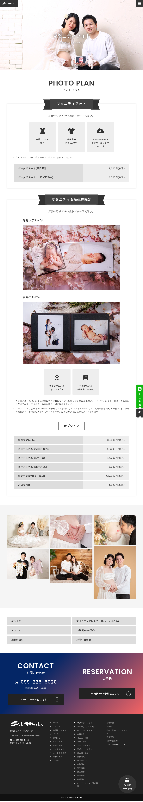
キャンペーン (59, 742)
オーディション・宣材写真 (87, 785)
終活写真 (81, 780)
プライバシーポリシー (116, 745)
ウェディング (83, 761)
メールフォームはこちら (33, 700)
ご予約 (56, 761)
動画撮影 (81, 772)
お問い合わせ (84, 640)
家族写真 (81, 765)
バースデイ (82, 742)
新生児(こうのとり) (85, 727)
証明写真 (81, 769)
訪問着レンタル (59, 731)
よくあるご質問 (59, 754)
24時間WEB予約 (86, 631)
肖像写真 (81, 757)
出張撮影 (81, 776)
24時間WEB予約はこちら (105, 694)
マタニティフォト (84, 723)
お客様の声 (58, 746)
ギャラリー (17, 621)
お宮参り (81, 735)
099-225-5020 (39, 682)
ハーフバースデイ (84, 731)
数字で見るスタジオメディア (117, 732)
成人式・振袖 (83, 754)
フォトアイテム (59, 750)
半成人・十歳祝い (84, 750)
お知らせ (57, 739)
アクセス (110, 727)
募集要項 (110, 738)
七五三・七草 (83, 739)
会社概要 (110, 723)
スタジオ (16, 631)
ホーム (56, 723)
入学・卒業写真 (83, 746)
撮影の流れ (17, 640)
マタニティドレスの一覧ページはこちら (99, 621)
